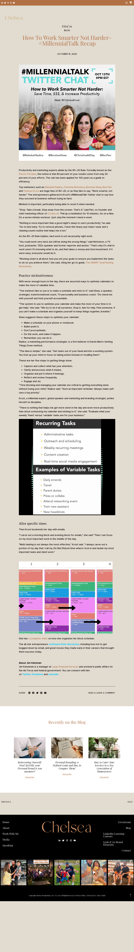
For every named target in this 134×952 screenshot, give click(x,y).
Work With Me (11, 833)
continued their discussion (64, 644)
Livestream (124, 822)
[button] (29, 693)
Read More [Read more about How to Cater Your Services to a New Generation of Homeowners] (104, 777)
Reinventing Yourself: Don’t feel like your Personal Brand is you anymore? (30, 767)
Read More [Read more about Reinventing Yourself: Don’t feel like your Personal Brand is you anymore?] (29, 777)
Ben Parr (107, 187)
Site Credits (101, 895)
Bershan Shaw (93, 187)
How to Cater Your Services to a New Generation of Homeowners (104, 767)
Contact (126, 850)
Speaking (8, 845)
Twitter (26, 674)
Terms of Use (91, 895)
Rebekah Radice (53, 187)
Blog (128, 828)
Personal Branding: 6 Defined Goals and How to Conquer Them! (67, 765)
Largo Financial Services (65, 666)
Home (6, 822)
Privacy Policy (80, 895)
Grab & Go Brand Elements (113, 843)
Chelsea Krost (31, 190)
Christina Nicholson (74, 187)
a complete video (38, 638)
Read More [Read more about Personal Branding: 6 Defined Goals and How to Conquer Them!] (67, 774)
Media (6, 839)
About (6, 828)
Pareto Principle (27, 174)
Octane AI (53, 213)
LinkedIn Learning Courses (113, 835)
